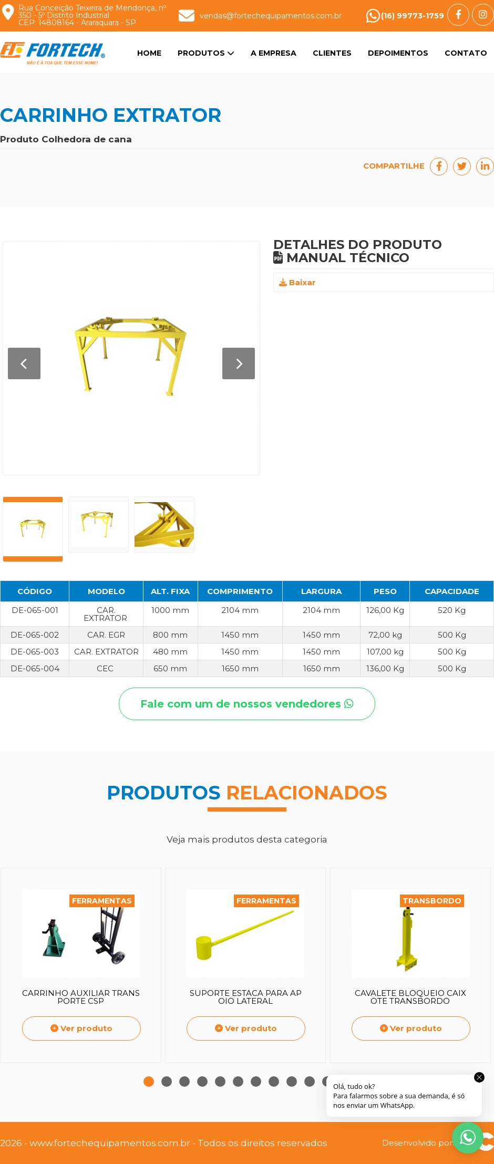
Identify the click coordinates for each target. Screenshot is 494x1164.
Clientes (332, 53)
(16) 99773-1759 (412, 15)
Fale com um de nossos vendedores (247, 704)
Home (149, 53)
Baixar (297, 282)
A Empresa (273, 53)
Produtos (206, 53)
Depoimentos (398, 53)
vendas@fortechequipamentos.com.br (271, 15)
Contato (466, 53)
